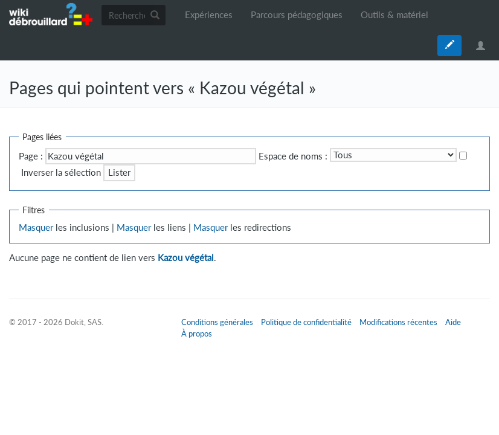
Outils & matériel (394, 15)
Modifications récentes (398, 322)
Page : (31, 156)
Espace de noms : (293, 156)
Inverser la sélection (61, 172)
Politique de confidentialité (306, 322)
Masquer (36, 227)
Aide (453, 322)
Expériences (209, 15)
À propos (196, 333)
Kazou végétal (186, 258)
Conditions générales (217, 322)
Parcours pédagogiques (297, 15)
